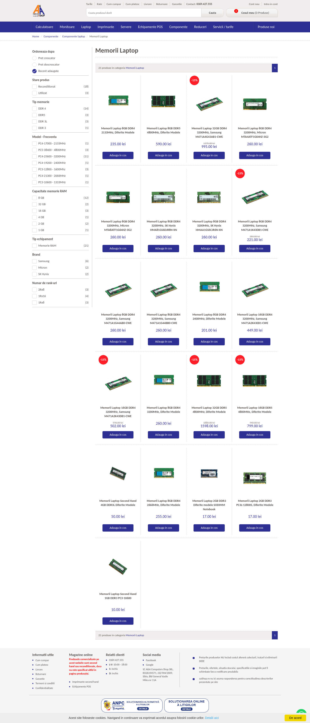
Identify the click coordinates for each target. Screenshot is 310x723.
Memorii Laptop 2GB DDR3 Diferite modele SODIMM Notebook (209, 505)
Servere (126, 27)
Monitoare (67, 27)
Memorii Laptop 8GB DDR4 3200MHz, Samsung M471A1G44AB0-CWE (118, 319)
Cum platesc (132, 4)
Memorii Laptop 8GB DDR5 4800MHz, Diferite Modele (163, 131)
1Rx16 (63, 296)
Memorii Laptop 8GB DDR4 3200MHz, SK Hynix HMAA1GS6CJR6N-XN (209, 226)
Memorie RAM (63, 246)
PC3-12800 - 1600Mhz (63, 169)
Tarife (89, 4)
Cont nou (254, 4)
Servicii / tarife (223, 27)
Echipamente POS (150, 27)
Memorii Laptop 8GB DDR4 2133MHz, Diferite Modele (118, 131)
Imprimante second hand (85, 681)
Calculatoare (44, 27)
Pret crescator (46, 58)
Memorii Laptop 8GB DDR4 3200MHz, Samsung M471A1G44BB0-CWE (163, 319)
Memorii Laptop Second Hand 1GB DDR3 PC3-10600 (117, 596)
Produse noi (266, 27)
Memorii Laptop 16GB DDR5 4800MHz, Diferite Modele (254, 410)
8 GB (63, 198)
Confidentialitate (44, 688)
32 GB (63, 204)
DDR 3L (63, 121)
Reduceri (200, 27)
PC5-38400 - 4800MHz (63, 150)
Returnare (161, 4)
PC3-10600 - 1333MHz (63, 182)
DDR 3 (63, 128)
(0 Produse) (255, 13)
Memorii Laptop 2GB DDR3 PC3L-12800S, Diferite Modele (254, 503)
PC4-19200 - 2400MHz (63, 163)
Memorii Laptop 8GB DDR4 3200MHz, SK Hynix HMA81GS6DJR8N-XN (163, 226)
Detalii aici (212, 718)
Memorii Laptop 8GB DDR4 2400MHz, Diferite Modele (209, 317)
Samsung (63, 261)
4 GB (63, 217)
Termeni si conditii (45, 683)
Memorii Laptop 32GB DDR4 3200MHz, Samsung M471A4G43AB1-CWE (209, 133)
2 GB (63, 224)
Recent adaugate (48, 71)
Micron (63, 268)
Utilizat (63, 93)
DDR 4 (63, 108)
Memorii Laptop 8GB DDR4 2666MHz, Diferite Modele (163, 503)
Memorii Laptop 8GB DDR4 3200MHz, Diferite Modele (163, 410)
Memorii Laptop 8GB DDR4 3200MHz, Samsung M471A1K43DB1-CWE (255, 226)
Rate (99, 4)
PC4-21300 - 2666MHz (63, 176)
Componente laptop (73, 36)
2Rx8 (63, 290)
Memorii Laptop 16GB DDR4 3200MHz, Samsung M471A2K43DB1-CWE (117, 412)
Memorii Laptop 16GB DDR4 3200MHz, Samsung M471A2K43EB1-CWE (254, 319)
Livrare (148, 4)
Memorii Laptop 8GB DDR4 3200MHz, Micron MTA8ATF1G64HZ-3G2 (118, 226)
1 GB (63, 230)
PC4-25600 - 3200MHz (63, 156)
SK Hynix (63, 274)
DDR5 (63, 115)
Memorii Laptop (135, 67)
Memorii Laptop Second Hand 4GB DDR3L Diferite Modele (117, 503)
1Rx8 (63, 302)
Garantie (177, 4)
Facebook (151, 660)
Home (35, 36)
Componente (178, 27)
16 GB (63, 211)
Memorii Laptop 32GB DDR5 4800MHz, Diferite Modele (209, 410)
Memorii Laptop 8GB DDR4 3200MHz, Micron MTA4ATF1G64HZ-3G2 (255, 133)
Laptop (86, 27)
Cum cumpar (114, 4)
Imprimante (106, 27)
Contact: (191, 4)
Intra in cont (271, 4)
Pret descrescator (49, 64)
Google (149, 664)
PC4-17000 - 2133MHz (63, 143)
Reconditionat (63, 87)
